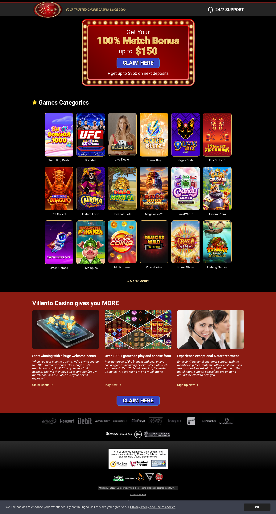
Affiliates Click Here (138, 495)
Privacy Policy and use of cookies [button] (152, 507)
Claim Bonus (40, 385)
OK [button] (257, 507)
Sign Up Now (186, 385)
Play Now (111, 385)
